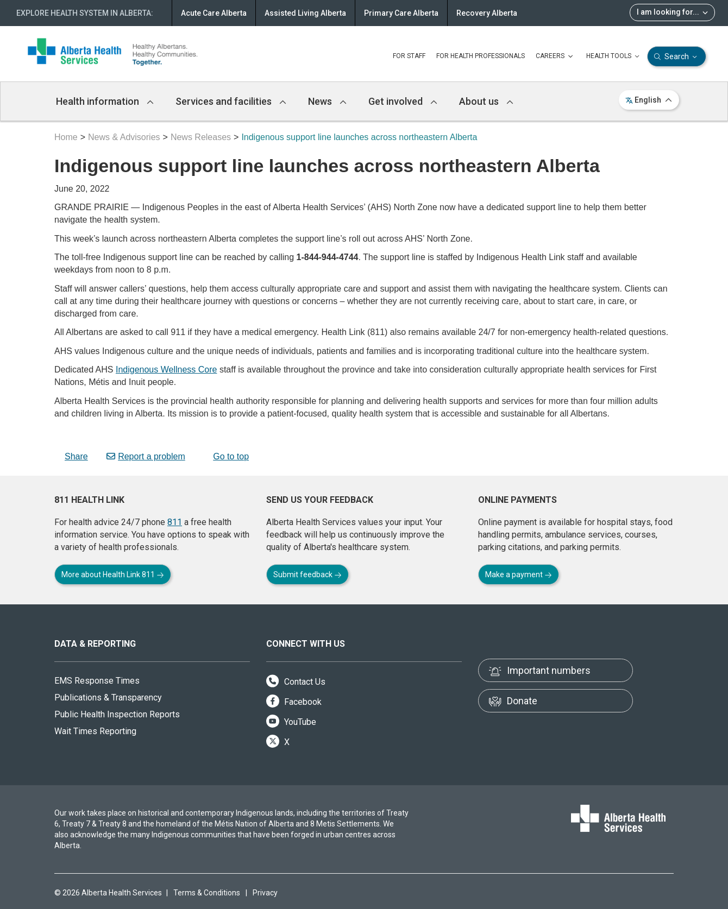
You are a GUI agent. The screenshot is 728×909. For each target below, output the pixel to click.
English (649, 100)
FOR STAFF (409, 56)
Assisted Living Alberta (305, 13)
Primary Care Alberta (401, 13)
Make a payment (518, 574)
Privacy (265, 892)
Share (71, 456)
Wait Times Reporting (95, 731)
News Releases (201, 137)
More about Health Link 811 (112, 574)
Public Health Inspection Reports (117, 714)
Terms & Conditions (206, 892)
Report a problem (145, 456)
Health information (105, 101)
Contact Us (295, 682)
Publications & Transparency (108, 697)
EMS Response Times (97, 681)
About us (486, 101)
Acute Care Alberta (214, 13)
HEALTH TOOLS (614, 56)
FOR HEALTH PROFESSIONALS (480, 56)
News (327, 101)
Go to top (226, 456)
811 (174, 522)
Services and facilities (230, 101)
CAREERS (555, 56)
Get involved (402, 101)
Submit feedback (307, 574)
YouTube (291, 722)
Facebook (294, 702)
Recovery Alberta (486, 13)
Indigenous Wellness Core (166, 369)
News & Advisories (124, 137)
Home (66, 137)
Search (676, 56)
